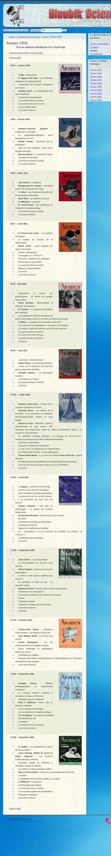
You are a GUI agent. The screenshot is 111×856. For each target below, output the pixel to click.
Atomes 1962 (96, 96)
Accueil (12, 37)
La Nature (94, 47)
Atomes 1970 (96, 70)
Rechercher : (35, 30)
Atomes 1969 (96, 73)
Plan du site (8, 821)
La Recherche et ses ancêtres (29, 37)
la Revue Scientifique (99, 44)
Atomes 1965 (96, 86)
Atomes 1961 (96, 100)
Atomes (46, 37)
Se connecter (21, 821)
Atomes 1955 (15, 808)
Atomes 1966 (96, 83)
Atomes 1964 (96, 90)
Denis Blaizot (37, 53)
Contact (31, 821)
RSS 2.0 (40, 821)
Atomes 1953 (15, 58)
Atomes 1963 (96, 93)
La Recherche (96, 54)
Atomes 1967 (96, 80)
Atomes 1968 (96, 76)
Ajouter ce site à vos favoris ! (15, 30)
